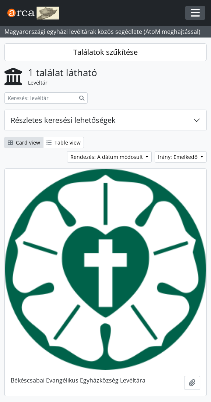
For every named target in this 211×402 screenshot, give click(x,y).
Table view (63, 142)
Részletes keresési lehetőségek (63, 120)
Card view (24, 142)
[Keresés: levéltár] (40, 98)
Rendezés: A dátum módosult (107, 156)
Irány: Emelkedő (178, 156)
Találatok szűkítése (105, 52)
